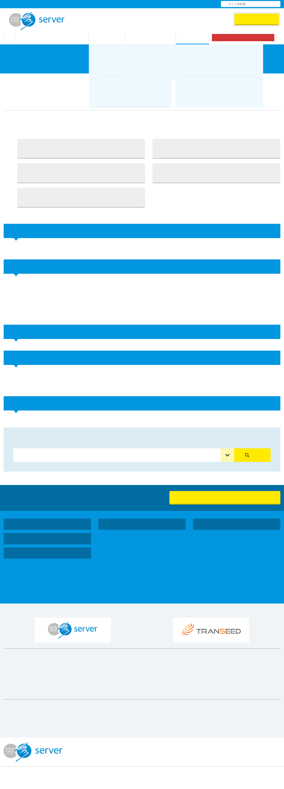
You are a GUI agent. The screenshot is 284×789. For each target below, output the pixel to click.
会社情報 (132, 3)
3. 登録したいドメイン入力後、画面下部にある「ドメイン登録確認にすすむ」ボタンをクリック (81, 173)
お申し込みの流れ (152, 37)
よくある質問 (162, 3)
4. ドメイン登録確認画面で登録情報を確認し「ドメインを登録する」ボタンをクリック (216, 173)
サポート (195, 37)
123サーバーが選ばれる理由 (55, 37)
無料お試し (245, 37)
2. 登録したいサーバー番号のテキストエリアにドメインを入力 (216, 148)
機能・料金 (109, 37)
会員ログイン (256, 19)
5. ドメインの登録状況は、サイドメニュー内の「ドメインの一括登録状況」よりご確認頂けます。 (81, 197)
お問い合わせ (193, 3)
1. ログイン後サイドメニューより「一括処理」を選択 (81, 148)
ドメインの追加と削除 (128, 79)
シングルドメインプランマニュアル (70, 79)
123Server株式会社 (36, 21)
